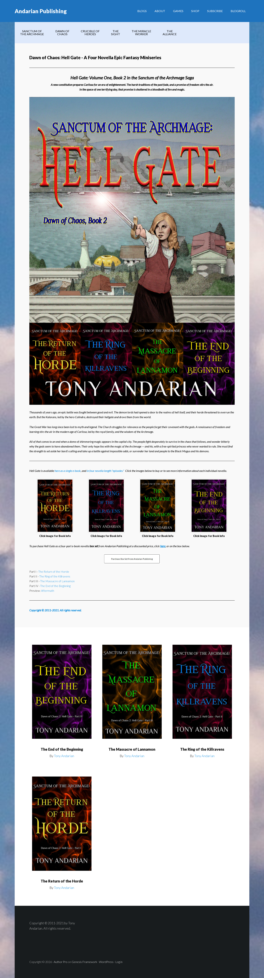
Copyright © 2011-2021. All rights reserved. (55, 610)
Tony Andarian (64, 756)
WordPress (106, 962)
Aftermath (47, 590)
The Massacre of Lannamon (57, 581)
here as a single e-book (68, 470)
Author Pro (60, 962)
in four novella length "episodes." (105, 470)
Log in (118, 962)
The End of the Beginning (55, 586)
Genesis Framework (84, 962)
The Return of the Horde (53, 571)
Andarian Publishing (41, 11)
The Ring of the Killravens (54, 576)
